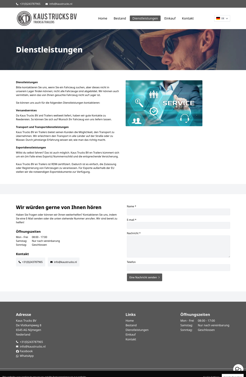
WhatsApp (27, 356)
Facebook (26, 351)
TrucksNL (34, 372)
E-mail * (178, 223)
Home (102, 18)
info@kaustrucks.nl (60, 4)
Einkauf (170, 18)
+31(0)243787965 (30, 4)
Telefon (178, 265)
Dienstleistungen (145, 18)
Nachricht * (178, 244)
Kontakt (188, 18)
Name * (178, 210)
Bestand (120, 18)
